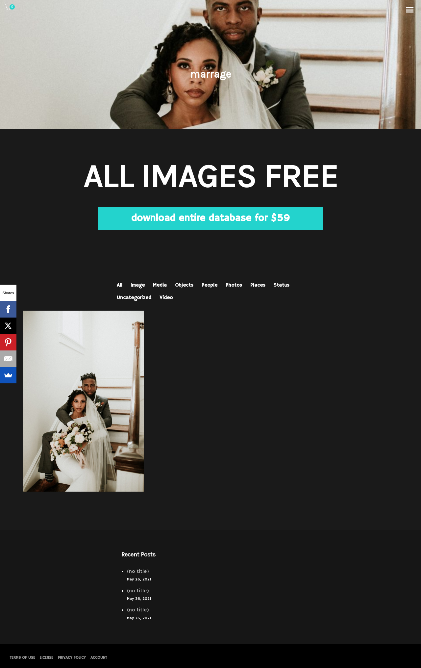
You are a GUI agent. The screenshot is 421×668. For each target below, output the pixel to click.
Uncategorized (134, 298)
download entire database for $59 (210, 218)
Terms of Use (22, 657)
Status (281, 285)
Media (160, 285)
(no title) (138, 571)
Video (166, 298)
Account (98, 657)
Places (257, 285)
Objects (184, 285)
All (119, 285)
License (46, 657)
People (209, 285)
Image (138, 285)
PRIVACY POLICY (72, 657)
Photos (234, 285)
